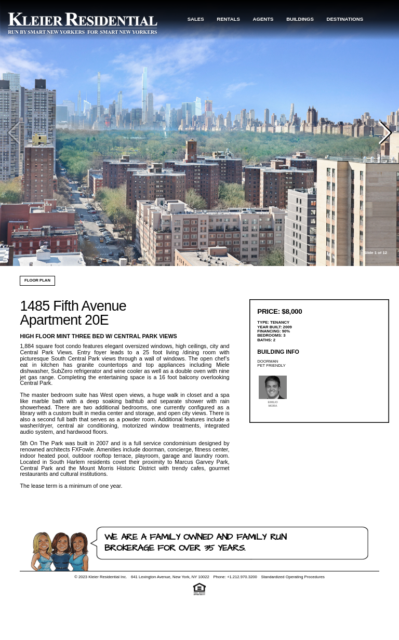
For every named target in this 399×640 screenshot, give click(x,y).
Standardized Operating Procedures (292, 577)
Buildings (300, 19)
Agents (263, 19)
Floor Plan (37, 280)
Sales (196, 19)
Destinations (345, 19)
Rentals (228, 19)
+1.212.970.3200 (242, 577)
